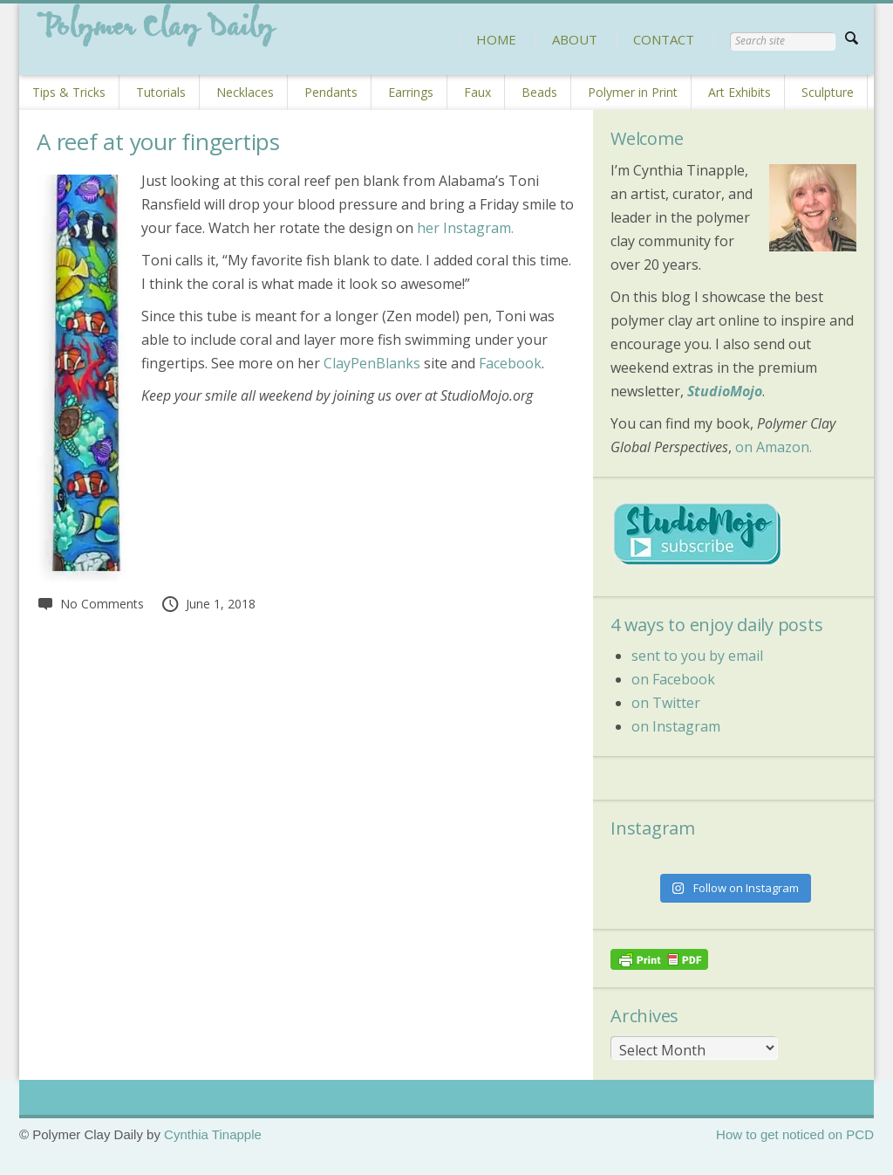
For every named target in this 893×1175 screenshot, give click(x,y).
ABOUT (574, 39)
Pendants (331, 92)
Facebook (510, 363)
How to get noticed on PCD (795, 1134)
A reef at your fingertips (158, 141)
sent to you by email (697, 655)
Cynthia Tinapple (213, 1134)
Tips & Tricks (69, 92)
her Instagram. (465, 227)
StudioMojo (724, 391)
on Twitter (665, 702)
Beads (539, 92)
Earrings (410, 92)
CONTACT (663, 39)
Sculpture (827, 92)
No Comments (90, 603)
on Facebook (673, 679)
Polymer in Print (633, 92)
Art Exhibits (739, 92)
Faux (477, 92)
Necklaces (245, 92)
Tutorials (161, 92)
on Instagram (675, 726)
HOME (496, 39)
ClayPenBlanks (372, 363)
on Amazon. (773, 447)
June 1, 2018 (208, 603)
